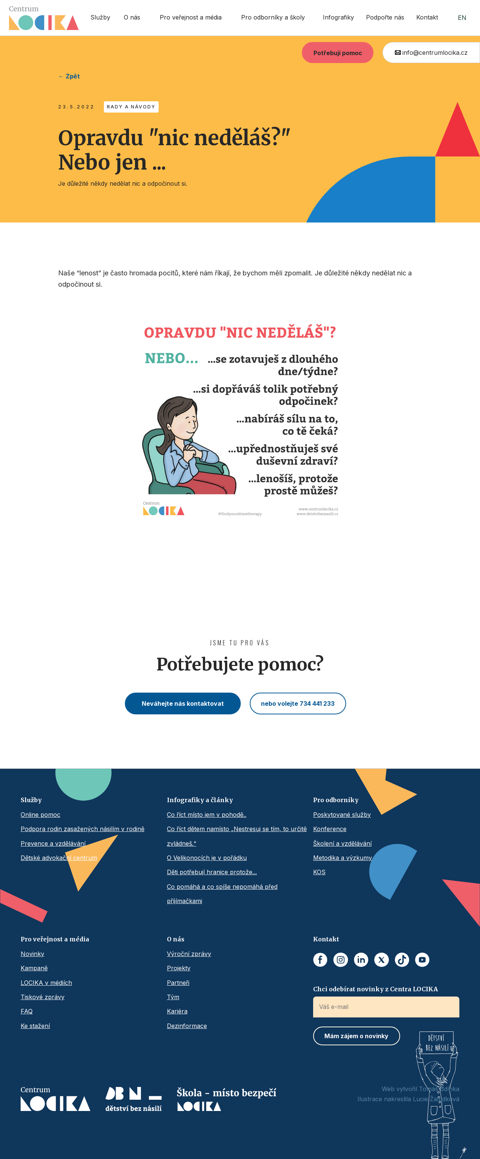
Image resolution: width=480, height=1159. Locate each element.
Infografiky (338, 17)
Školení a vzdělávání (342, 843)
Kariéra (177, 1011)
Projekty (178, 968)
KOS (319, 872)
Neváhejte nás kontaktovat (183, 703)
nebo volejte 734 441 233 (297, 703)
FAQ (27, 1011)
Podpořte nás (385, 17)
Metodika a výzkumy (342, 857)
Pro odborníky (335, 800)
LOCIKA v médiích (46, 982)
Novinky (32, 954)
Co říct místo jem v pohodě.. (206, 814)
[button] (134, 18)
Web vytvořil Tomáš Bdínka (420, 1089)
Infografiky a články (200, 800)
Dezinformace (187, 1026)
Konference (329, 829)
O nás (175, 939)
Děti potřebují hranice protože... (212, 872)
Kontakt (427, 17)
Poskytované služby (342, 814)
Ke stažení (35, 1026)
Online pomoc (40, 814)
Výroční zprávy (189, 954)
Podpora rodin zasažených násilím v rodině (82, 829)
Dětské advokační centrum (59, 857)
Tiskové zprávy (42, 997)
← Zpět (69, 76)
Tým (173, 997)
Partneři (178, 982)
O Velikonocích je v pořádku (207, 857)
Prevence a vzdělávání (53, 843)
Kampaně (34, 968)
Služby (100, 17)
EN (462, 17)
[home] (44, 18)
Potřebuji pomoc (338, 53)
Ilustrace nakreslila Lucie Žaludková (408, 1099)
